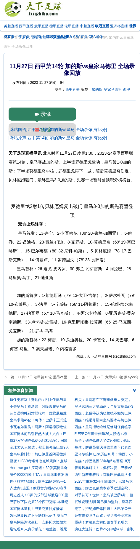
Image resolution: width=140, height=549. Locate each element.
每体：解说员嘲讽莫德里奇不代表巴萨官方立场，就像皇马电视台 (103, 448)
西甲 (126, 89)
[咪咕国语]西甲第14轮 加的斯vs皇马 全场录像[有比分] (58, 129)
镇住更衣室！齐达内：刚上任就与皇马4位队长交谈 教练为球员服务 (38, 400)
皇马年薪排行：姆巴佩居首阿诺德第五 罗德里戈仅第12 (38, 455)
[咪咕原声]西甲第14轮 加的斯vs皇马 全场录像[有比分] (58, 137)
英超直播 (11, 26)
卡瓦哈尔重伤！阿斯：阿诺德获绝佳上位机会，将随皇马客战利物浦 (38, 427)
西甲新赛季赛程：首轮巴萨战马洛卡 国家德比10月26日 (103, 475)
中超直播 (87, 26)
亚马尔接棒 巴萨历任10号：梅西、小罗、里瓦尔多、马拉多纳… (104, 455)
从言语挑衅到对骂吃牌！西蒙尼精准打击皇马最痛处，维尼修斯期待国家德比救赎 (38, 414)
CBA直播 (80, 37)
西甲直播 (26, 26)
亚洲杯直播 (119, 26)
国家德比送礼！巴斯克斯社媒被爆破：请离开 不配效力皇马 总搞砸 (36, 509)
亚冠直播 (38, 37)
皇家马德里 (113, 89)
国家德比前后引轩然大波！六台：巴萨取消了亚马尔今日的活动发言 (38, 434)
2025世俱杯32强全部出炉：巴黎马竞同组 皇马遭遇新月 (104, 482)
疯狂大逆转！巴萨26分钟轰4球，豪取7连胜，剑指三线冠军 (104, 530)
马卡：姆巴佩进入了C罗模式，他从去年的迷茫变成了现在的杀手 (103, 441)
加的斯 (97, 89)
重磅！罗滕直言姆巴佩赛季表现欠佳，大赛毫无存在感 (101, 523)
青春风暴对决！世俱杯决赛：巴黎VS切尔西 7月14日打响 (104, 468)
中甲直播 (22, 37)
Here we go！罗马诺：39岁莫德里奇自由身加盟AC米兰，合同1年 (38, 468)
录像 (46, 114)
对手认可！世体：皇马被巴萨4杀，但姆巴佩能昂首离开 (104, 496)
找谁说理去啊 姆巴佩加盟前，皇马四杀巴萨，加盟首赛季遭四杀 (103, 502)
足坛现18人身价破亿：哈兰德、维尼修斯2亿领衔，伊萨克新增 (38, 530)
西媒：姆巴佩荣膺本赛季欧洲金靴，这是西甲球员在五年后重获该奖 (103, 489)
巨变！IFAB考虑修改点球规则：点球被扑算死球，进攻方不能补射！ (38, 462)
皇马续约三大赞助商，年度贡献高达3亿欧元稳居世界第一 (104, 407)
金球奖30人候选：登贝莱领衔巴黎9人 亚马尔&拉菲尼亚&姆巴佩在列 (39, 448)
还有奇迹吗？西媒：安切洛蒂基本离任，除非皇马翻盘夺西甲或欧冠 (103, 516)
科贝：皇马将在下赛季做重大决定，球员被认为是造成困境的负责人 (103, 400)
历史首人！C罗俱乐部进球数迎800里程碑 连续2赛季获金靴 (39, 496)
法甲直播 (72, 26)
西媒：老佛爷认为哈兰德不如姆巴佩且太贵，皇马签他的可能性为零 (103, 414)
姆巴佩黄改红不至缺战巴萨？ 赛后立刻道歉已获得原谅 (38, 516)
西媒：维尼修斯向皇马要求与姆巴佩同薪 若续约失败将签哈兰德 (103, 421)
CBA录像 (95, 37)
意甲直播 (41, 26)
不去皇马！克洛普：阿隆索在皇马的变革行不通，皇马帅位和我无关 (38, 407)
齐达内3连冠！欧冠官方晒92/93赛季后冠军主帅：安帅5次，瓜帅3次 (38, 489)
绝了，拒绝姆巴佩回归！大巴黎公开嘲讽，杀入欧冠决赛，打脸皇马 (103, 509)
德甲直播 (56, 26)
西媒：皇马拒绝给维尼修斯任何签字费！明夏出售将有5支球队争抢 (103, 427)
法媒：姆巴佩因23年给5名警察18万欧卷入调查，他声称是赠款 (103, 462)
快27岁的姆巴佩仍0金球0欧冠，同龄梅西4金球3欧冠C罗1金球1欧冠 (38, 441)
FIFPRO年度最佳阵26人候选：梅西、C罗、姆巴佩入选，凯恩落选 (101, 434)
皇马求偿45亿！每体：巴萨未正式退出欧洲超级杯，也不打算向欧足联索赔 (38, 421)
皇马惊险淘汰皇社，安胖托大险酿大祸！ (38, 523)
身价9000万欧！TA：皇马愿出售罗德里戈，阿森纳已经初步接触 (39, 475)
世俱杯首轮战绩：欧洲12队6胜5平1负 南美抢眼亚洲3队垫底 (38, 482)
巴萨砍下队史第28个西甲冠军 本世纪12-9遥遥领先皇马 (39, 502)
